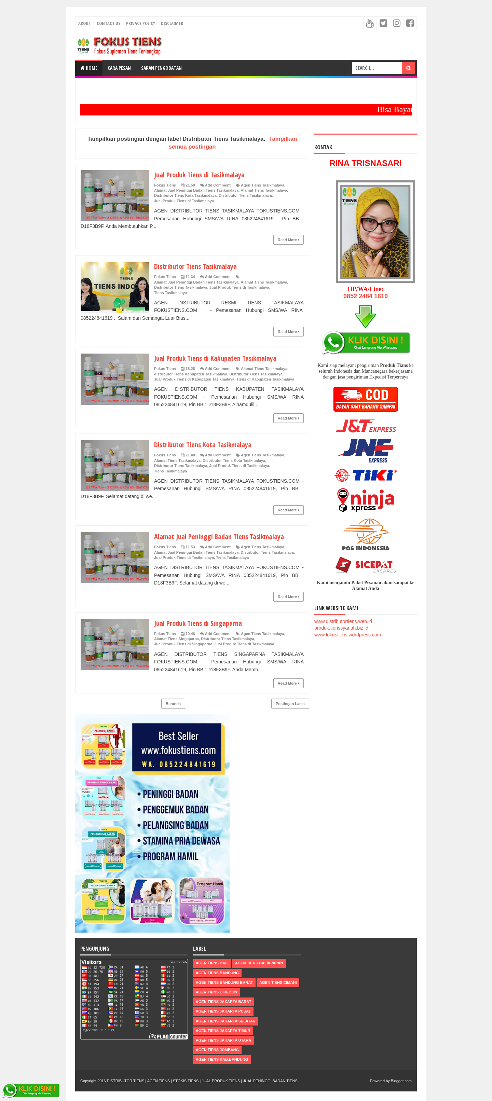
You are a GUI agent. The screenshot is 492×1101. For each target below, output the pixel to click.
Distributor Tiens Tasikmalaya (245, 195)
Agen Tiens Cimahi (278, 982)
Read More (288, 240)
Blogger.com (401, 1081)
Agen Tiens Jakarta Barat (223, 1002)
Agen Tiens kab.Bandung (222, 1059)
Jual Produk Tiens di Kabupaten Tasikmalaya (220, 358)
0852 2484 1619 (365, 296)
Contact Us (108, 23)
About (84, 23)
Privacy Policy (140, 23)
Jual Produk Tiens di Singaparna (201, 623)
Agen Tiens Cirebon (216, 992)
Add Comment (218, 185)
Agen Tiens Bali (212, 963)
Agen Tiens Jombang (217, 1050)
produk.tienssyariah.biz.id (341, 628)
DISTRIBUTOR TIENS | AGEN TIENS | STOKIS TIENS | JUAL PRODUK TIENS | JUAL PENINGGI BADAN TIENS (202, 1081)
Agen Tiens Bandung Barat (224, 982)
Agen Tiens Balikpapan (259, 963)
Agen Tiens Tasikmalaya (262, 185)
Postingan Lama (290, 704)
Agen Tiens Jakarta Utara (223, 1040)
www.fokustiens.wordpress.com (347, 634)
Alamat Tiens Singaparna (176, 639)
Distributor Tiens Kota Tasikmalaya (185, 195)
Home (88, 68)
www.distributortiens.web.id (343, 621)
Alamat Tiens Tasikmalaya (264, 190)
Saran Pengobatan (161, 68)
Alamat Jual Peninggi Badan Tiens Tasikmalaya (196, 190)
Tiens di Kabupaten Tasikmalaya (265, 379)
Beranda (173, 704)
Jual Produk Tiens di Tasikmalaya (203, 174)
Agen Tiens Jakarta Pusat (223, 1011)
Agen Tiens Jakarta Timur (223, 1031)
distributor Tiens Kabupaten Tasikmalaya (190, 374)
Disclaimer (172, 23)
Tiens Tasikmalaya (170, 293)
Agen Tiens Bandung (217, 973)
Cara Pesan (119, 68)
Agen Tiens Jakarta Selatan (226, 1021)
